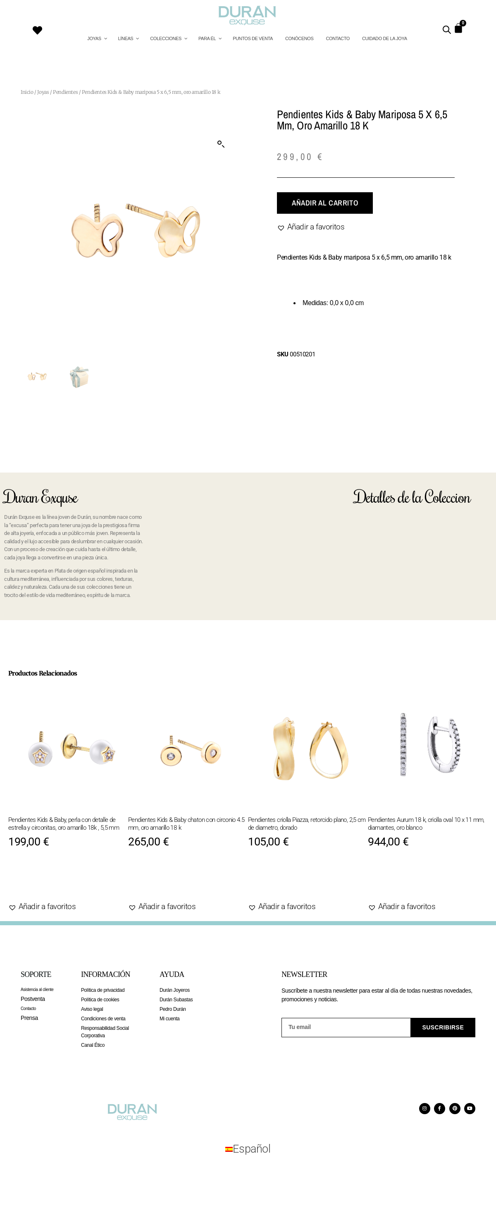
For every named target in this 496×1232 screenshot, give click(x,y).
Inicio (27, 92)
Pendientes (65, 92)
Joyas (43, 92)
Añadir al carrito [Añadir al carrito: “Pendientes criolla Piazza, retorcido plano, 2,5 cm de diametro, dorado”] (296, 881)
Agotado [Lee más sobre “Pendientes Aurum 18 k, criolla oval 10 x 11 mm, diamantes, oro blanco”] (396, 881)
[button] (221, 144)
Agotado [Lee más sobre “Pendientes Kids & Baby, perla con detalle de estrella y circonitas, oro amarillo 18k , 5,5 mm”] (36, 881)
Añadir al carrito (325, 203)
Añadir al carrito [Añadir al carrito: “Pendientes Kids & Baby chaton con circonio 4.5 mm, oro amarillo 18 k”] (176, 881)
